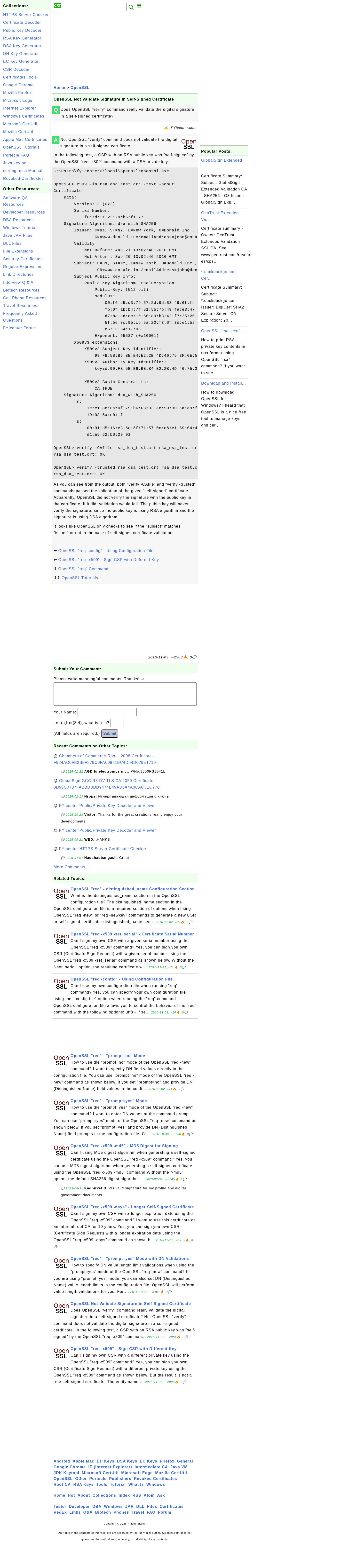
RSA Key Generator (22, 38)
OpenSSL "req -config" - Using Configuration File (105, 551)
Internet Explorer (19, 108)
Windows (155, 1489)
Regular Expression (22, 267)
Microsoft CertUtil (20, 124)
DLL (140, 1511)
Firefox (167, 1466)
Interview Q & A (18, 282)
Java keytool (15, 163)
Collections (104, 1500)
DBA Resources (18, 220)
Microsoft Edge (17, 100)
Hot (71, 1500)
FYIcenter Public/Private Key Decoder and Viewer (107, 810)
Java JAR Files (17, 235)
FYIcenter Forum (19, 328)
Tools (101, 1489)
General (185, 1466)
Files (152, 1511)
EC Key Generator (21, 61)
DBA (97, 1511)
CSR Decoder (16, 69)
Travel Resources (20, 306)
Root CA (62, 1489)
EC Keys (148, 1466)
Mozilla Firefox (17, 93)
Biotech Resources (21, 290)
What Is (136, 1489)
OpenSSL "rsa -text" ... (223, 331)
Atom (149, 1500)
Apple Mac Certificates (25, 139)
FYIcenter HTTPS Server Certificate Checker (102, 854)
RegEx (60, 1517)
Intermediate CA (151, 1472)
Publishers (120, 1483)
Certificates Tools (20, 77)
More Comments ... (72, 872)
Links (75, 1517)
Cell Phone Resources (25, 298)
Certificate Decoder (22, 22)
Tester (60, 1511)
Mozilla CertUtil (18, 132)
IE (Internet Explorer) (110, 1472)
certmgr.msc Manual (22, 171)
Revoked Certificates (23, 178)
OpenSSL (80, 88)
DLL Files (12, 243)
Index (124, 1500)
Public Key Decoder (22, 30)
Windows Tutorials (21, 228)
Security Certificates (23, 259)
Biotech (103, 1517)
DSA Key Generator (22, 46)
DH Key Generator (21, 54)
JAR (129, 1511)
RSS (137, 1500)
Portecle (98, 1483)
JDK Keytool (66, 1478)
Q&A (88, 1517)
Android (62, 1466)
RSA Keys (83, 1489)
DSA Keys (127, 1466)
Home (59, 88)
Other (81, 1483)
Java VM (179, 1472)
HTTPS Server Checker (26, 15)
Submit (109, 738)
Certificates (172, 1511)
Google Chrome (18, 85)
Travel (138, 1517)
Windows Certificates (23, 116)
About (84, 1500)
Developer (79, 1511)
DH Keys (105, 1466)
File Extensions (18, 251)
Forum (164, 1517)
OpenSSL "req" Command (83, 569)
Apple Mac (83, 1466)
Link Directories (18, 274)
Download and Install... (223, 383)
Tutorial (118, 1489)
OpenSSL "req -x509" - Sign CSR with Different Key (108, 560)
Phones (121, 1517)
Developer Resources (24, 212)
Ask (161, 1500)
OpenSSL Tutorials (21, 147)
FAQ (151, 1517)
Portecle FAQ (16, 155)
